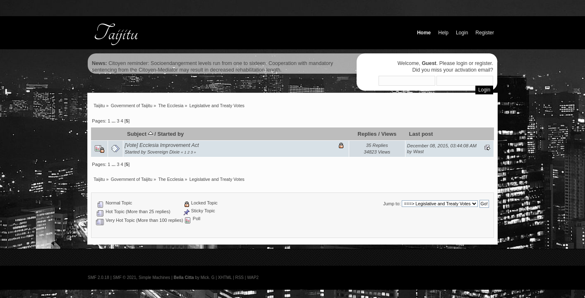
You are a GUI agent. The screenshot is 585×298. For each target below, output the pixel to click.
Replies (366, 134)
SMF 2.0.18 (98, 277)
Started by (171, 134)
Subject (140, 134)
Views (388, 134)
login (461, 63)
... (114, 120)
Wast (418, 151)
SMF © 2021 (124, 277)
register (483, 63)
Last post (421, 134)
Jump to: (391, 203)
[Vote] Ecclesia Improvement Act (162, 145)
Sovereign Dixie (163, 151)
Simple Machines (154, 277)
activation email (472, 70)
